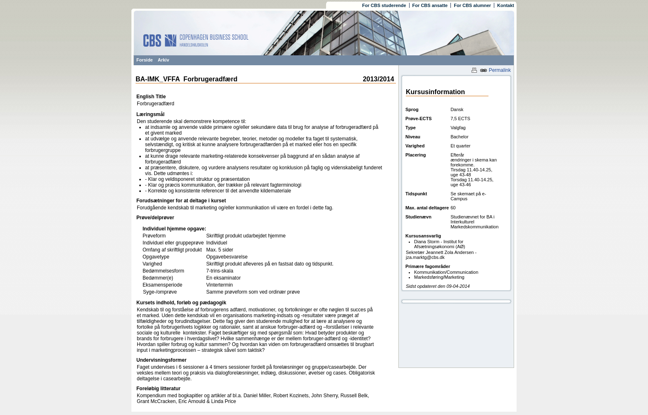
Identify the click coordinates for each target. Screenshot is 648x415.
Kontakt (505, 5)
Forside (144, 59)
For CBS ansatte (430, 5)
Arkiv (163, 59)
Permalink (495, 70)
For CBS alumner (472, 5)
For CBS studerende (384, 5)
